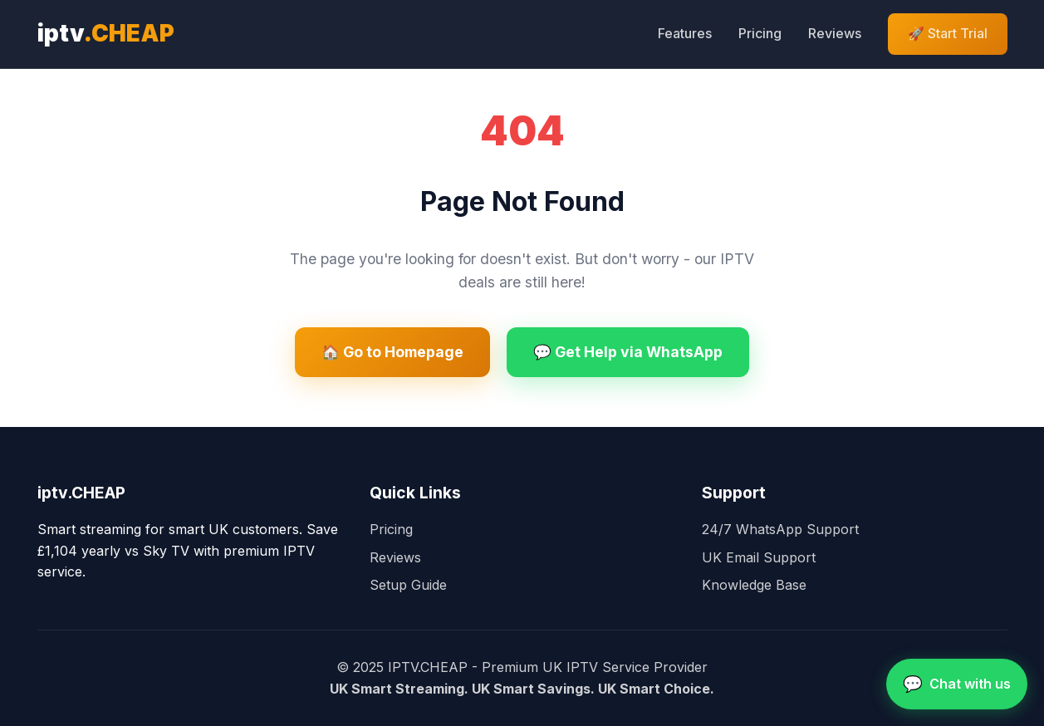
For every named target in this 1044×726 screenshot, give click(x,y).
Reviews (834, 33)
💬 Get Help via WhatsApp (628, 352)
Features (685, 33)
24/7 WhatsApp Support (780, 529)
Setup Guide (408, 584)
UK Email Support (759, 557)
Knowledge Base (754, 584)
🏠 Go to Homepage (392, 352)
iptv (105, 33)
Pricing (760, 33)
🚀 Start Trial (948, 33)
